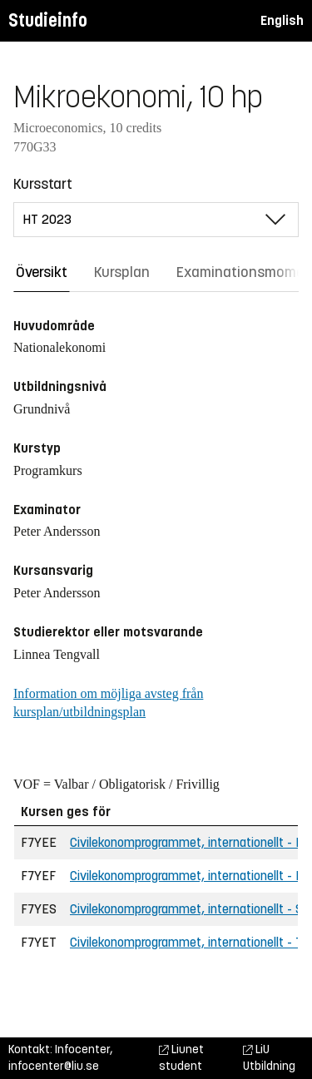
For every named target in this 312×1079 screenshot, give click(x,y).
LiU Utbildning (269, 1057)
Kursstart (42, 184)
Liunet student (181, 1057)
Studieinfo (47, 20)
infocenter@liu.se (53, 1066)
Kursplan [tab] (122, 272)
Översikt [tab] (41, 272)
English (282, 20)
